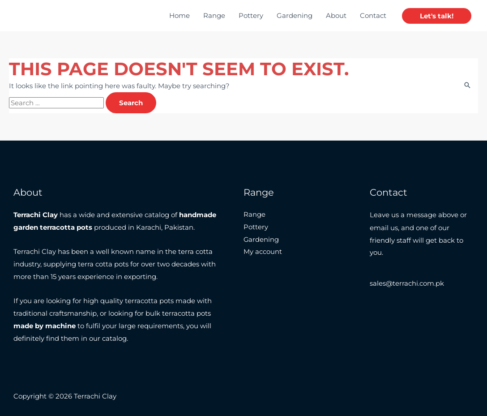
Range (214, 15)
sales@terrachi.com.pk (407, 283)
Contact (373, 15)
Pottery (251, 15)
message (421, 214)
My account (263, 252)
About (336, 15)
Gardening (294, 15)
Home (179, 15)
